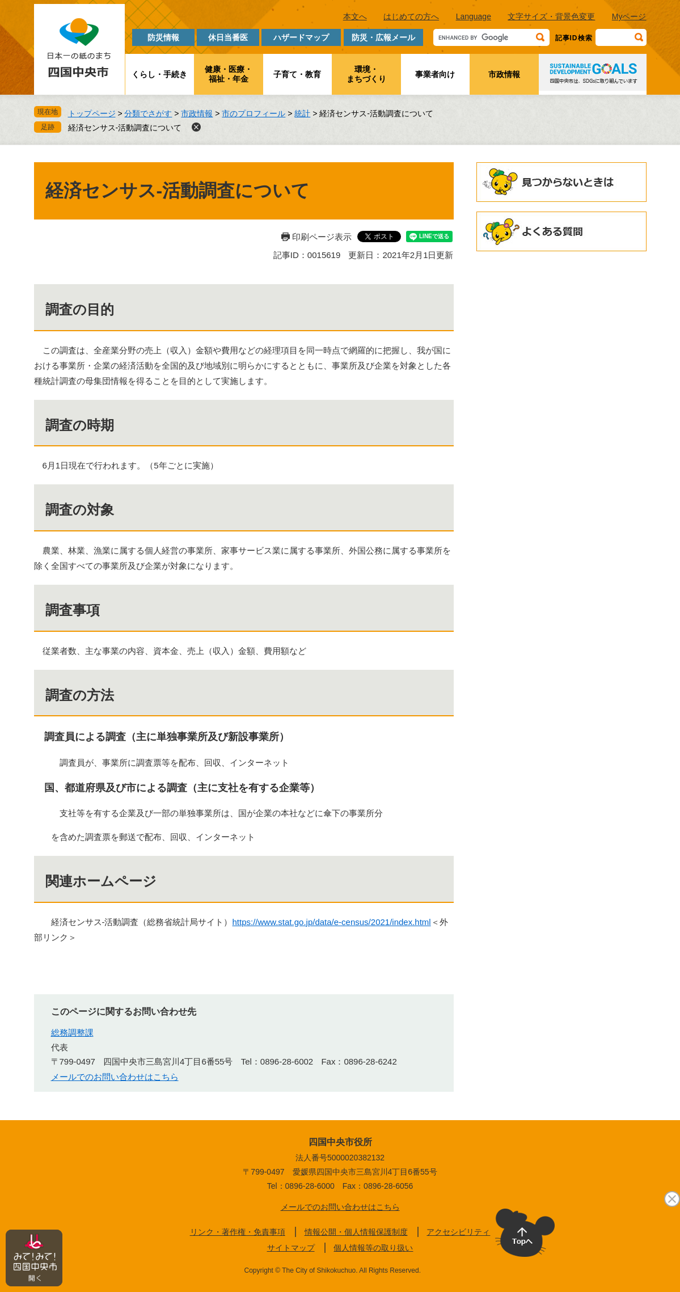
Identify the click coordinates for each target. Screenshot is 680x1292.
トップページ (92, 113)
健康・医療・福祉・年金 (228, 74)
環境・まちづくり (366, 74)
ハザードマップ (301, 37)
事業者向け (435, 74)
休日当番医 (228, 37)
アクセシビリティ (458, 1231)
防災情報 (163, 37)
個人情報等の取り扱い (373, 1247)
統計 (302, 113)
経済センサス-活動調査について (125, 127)
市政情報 (504, 74)
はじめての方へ (411, 16)
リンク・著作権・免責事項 (237, 1231)
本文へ (355, 16)
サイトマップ (291, 1247)
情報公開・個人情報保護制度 (356, 1231)
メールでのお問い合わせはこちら (115, 1077)
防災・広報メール (383, 37)
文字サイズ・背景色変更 (551, 16)
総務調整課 (72, 1032)
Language (473, 16)
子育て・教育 (297, 74)
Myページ (629, 16)
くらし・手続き (159, 74)
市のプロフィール (253, 113)
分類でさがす (148, 113)
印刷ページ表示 (322, 237)
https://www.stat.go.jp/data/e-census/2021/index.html (332, 922)
